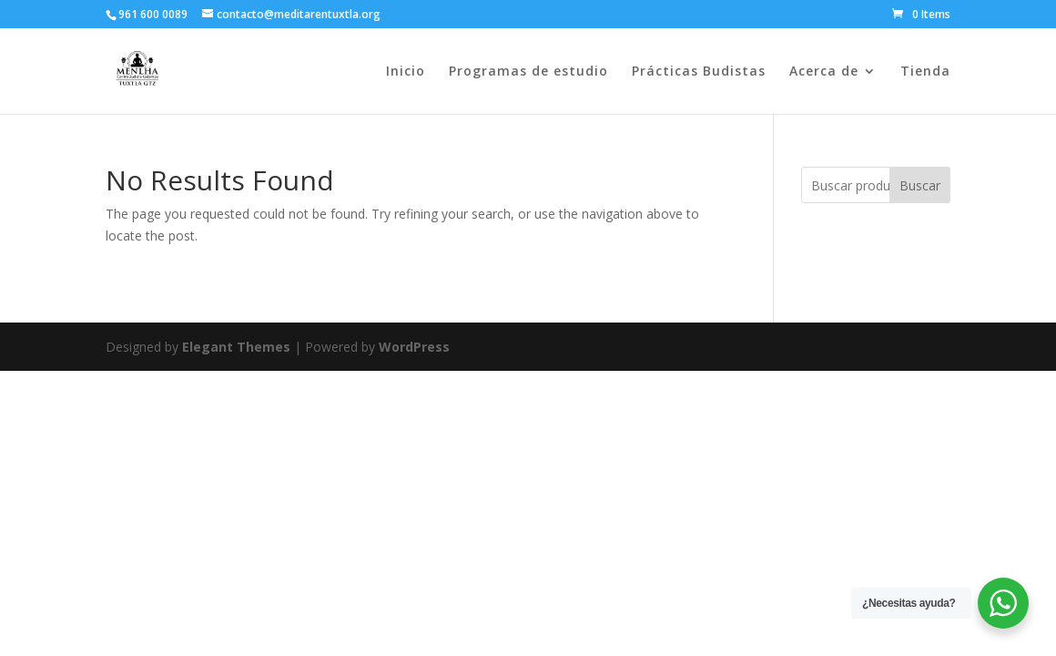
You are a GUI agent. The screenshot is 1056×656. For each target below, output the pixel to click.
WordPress (414, 346)
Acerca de (823, 72)
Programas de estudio (528, 72)
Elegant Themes (236, 346)
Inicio (405, 72)
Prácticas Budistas (699, 72)
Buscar (919, 185)
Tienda (925, 72)
